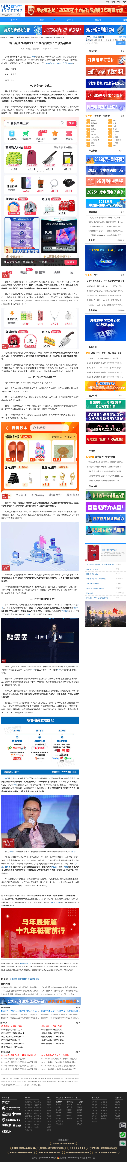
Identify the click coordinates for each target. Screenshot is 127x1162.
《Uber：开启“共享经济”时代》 (94, 588)
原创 (37, 979)
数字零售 (20, 37)
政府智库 (69, 1104)
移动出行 (94, 1116)
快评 (96, 275)
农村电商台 (37, 1107)
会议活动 (93, 395)
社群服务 (59, 1118)
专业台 (28, 1098)
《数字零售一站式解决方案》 (11, 1026)
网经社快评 (59, 1124)
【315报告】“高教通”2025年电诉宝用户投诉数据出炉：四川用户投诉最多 (28, 1018)
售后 (66, 867)
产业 (98, 353)
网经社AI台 (28, 1130)
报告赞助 (69, 1107)
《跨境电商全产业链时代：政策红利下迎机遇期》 (100, 564)
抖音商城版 (22, 979)
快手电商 (116, 132)
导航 (118, 2)
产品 (107, 2)
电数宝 (92, 240)
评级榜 (106, 116)
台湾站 (49, 1130)
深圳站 (49, 1127)
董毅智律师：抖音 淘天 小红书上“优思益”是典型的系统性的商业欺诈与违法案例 (106, 286)
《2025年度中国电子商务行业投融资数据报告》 (18, 1055)
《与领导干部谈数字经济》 (113, 552)
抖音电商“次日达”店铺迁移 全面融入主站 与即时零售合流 (22, 987)
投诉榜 (88, 116)
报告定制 (69, 1110)
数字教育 (104, 1116)
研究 (71, 282)
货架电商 (31, 979)
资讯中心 (14, 20)
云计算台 (28, 1124)
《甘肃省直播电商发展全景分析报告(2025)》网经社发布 (106, 481)
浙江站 (49, 1113)
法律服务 (79, 1115)
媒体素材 (117, 1119)
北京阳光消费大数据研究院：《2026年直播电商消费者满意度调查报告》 (106, 462)
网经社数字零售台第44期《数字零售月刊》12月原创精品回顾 (106, 372)
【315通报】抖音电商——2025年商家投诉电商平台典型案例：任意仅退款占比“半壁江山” (75, 987)
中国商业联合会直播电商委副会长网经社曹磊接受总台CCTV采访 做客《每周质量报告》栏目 (106, 467)
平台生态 (5, 1098)
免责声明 (117, 1110)
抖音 (33, 57)
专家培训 (69, 1118)
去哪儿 (93, 129)
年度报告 (93, 150)
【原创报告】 (5, 1052)
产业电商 (94, 1110)
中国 (7, 778)
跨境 (93, 353)
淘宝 (15, 785)
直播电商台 (28, 1113)
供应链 (54, 867)
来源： (23, 49)
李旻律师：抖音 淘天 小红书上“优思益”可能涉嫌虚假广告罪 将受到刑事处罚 (106, 291)
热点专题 (93, 51)
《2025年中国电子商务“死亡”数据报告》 (55, 1055)
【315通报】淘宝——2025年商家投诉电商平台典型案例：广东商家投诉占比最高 (106, 235)
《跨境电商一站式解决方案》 (11, 1030)
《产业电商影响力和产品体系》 (52, 1044)
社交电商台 (37, 1105)
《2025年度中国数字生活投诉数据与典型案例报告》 (20, 1062)
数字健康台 (37, 1110)
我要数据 (121, 240)
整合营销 (59, 1110)
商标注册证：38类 (86, 1158)
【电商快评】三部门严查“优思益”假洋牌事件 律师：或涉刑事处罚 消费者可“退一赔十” (106, 305)
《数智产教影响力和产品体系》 (12, 1047)
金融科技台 (28, 1116)
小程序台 (36, 1127)
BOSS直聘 (95, 137)
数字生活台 (37, 1121)
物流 (114, 353)
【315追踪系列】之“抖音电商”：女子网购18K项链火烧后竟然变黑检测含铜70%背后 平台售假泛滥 (78, 991)
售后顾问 (79, 1113)
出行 (109, 353)
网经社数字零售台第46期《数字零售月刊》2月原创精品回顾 (106, 363)
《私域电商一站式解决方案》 (51, 1026)
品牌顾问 (59, 1115)
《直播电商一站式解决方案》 (51, 1030)
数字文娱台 (28, 1127)
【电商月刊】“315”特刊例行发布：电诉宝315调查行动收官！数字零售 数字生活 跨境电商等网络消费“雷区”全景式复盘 (106, 358)
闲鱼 (92, 126)
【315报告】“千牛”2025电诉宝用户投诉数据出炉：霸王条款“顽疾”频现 (67, 1018)
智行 (114, 145)
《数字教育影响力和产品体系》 (12, 1037)
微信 (92, 143)
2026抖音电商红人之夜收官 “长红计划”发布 (57, 994)
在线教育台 (28, 1105)
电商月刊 (93, 347)
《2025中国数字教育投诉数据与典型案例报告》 (58, 1066)
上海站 (49, 1110)
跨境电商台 (28, 1102)
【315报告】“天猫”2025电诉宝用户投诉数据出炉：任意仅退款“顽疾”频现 (28, 1011)
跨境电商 (94, 1107)
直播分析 (90, 457)
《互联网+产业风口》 (92, 569)
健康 (119, 353)
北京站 (49, 1107)
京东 (114, 123)
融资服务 (79, 1110)
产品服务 (117, 1116)
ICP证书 (53, 1158)
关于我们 (118, 1098)
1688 (93, 145)
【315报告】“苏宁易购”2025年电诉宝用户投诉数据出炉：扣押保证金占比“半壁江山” (32, 1015)
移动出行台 (28, 1110)
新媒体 (41, 20)
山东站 (49, 1119)
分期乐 (115, 129)
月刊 (101, 37)
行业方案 (3, 1023)
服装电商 (94, 1113)
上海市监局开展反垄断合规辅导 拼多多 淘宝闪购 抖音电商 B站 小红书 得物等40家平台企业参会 (37, 994)
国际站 (49, 1102)
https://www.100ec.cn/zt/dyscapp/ (59, 63)
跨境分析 (99, 457)
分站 (49, 1098)
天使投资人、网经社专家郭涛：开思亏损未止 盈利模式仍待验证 (106, 300)
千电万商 (93, 310)
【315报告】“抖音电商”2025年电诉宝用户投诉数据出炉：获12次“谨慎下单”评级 (31, 991)
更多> (78, 1008)
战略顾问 (69, 1113)
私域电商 (104, 1105)
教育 (104, 353)
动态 (94, 40)
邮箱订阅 (121, 43)
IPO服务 (58, 1113)
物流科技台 (37, 1113)
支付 (58, 670)
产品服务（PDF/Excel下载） (68, 1098)
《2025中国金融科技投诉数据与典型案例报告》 (18, 1066)
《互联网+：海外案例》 (92, 583)
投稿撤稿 (117, 1107)
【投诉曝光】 (5, 1008)
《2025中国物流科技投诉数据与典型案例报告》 (58, 1069)
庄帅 (36, 353)
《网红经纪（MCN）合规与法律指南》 (97, 598)
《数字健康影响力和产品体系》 (12, 1044)
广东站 (49, 1116)
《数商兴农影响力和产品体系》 (52, 1040)
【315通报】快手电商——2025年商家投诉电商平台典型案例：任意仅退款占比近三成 (106, 226)
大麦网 (115, 137)
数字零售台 (37, 1119)
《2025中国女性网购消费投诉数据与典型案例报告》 (20, 1069)
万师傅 (115, 143)
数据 (63, 611)
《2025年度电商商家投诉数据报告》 (14, 1059)
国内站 (49, 1105)
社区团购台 (28, 1107)
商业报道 (59, 1104)
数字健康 (104, 1113)
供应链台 (36, 1124)
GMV (75, 608)
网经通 (79, 1104)
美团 (92, 132)
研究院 (69, 1115)
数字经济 (104, 1119)
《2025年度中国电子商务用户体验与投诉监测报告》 (60, 1059)
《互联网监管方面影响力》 (10, 1040)
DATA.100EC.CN (25, 963)
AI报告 (92, 451)
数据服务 (79, 1107)
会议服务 (79, 1118)
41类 (93, 1158)
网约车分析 (110, 457)
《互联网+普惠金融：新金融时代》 (96, 579)
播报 (124, 2)
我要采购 (121, 310)
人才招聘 (117, 1113)
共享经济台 (28, 1119)
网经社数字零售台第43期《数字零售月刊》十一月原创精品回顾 (106, 377)
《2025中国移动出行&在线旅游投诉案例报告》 (58, 1062)
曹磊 (70, 778)
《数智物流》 (89, 593)
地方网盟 (79, 1121)
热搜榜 (97, 116)
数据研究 (98, 20)
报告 (67, 611)
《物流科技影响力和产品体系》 (52, 1037)
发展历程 (117, 1105)
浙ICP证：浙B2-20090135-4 (41, 1158)
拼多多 (8, 867)
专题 (113, 2)
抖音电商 (13, 979)
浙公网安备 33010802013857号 (69, 1158)
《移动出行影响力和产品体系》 (52, 1033)
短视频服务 (59, 1121)
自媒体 (58, 1107)
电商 (95, 37)
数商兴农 (104, 1110)
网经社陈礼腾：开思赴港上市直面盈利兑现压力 (105, 296)
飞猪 (114, 126)
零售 (88, 353)
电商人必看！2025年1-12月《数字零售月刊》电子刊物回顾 (106, 368)
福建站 (49, 1121)
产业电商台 (37, 1102)
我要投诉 (70, 20)
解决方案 (95, 1098)
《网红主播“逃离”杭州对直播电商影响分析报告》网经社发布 (106, 471)
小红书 (93, 134)
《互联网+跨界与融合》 (92, 574)
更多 (122, 51)
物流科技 (94, 1119)
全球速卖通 (95, 140)
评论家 (88, 275)
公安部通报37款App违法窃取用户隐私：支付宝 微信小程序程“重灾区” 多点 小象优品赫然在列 (106, 222)
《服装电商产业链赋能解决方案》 (13, 1033)
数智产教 (104, 1107)
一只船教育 (117, 140)
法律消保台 (37, 1116)
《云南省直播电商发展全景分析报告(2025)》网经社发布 (106, 476)
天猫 (114, 134)
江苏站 (49, 1124)
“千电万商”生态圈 (54, 902)
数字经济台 (28, 1121)
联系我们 (117, 1102)
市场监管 (104, 1102)
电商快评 (94, 1121)
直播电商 (94, 1105)
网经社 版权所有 (63, 1140)
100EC (12, 37)
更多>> (121, 151)
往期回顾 (122, 37)
